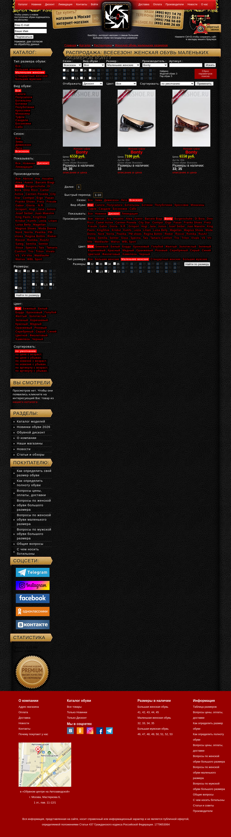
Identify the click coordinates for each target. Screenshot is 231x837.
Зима (98, 200)
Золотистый (187, 246)
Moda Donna (47, 228)
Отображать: (72, 83)
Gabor (103, 226)
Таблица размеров (205, 706)
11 (152, 78)
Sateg (91, 237)
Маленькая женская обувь (154, 717)
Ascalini (118, 218)
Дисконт (50, 4)
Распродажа (103, 45)
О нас (204, 4)
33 (74, 70)
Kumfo (127, 230)
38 (118, 70)
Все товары (74, 706)
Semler (114, 237)
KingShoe (103, 230)
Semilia (102, 237)
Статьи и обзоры (30, 454)
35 (92, 70)
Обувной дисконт (31, 432)
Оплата (157, 4)
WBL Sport (129, 241)
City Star (144, 222)
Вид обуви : (91, 61)
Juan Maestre (196, 226)
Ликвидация (65, 4)
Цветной (94, 254)
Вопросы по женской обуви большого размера (34, 505)
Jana (152, 226)
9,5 (126, 78)
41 (144, 70)
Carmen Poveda (125, 222)
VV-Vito (26, 255)
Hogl (144, 226)
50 (126, 74)
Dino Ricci (31, 190)
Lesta (137, 230)
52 (144, 74)
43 (66, 74)
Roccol (179, 233)
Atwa (129, 218)
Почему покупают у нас (33, 734)
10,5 (145, 78)
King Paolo (23, 217)
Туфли (92, 208)
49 (118, 74)
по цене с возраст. (28, 354)
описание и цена (75, 172)
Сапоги (100, 205)
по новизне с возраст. (31, 360)
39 (126, 70)
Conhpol (157, 222)
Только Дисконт (77, 717)
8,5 (109, 78)
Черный (144, 254)
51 (135, 74)
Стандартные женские (165, 259)
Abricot (99, 218)
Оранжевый (144, 250)
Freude (92, 226)
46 (92, 74)
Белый (115, 246)
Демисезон (111, 200)
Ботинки (147, 205)
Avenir (138, 218)
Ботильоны (132, 205)
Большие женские (107, 259)
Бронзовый (141, 246)
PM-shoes (135, 233)
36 (100, 70)
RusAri (203, 233)
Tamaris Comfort (161, 237)
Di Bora (200, 218)
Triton (185, 237)
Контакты (81, 4)
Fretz (207, 222)
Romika (191, 233)
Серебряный (179, 250)
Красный (114, 250)
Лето (124, 200)
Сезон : (68, 61)
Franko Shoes (193, 222)
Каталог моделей (31, 421)
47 (100, 74)
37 (109, 70)
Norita (110, 233)
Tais (145, 237)
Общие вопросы (30, 543)
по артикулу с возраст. (31, 367)
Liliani (147, 230)
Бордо (126, 246)
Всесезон (135, 200)
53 (152, 74)
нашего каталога (25, 402)
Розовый (161, 250)
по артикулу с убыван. (31, 370)
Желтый (171, 246)
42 (152, 70)
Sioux (124, 237)
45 (83, 74)
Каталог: (25, 52)
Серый (195, 250)
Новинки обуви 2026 (33, 427)
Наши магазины (30, 443)
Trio (176, 237)
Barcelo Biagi (154, 218)
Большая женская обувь (152, 706)
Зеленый (204, 246)
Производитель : (154, 61)
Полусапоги (115, 205)
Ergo (168, 222)
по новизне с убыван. (31, 364)
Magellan (176, 230)
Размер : (112, 61)
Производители (175, 4)
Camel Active (104, 222)
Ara (108, 218)
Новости (192, 4)
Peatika (121, 233)
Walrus (115, 241)
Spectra (135, 237)
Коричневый (97, 250)
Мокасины (197, 205)
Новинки (36, 4)
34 (83, 70)
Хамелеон (129, 254)
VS (203, 237)
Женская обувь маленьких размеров (141, 45)
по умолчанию (25, 351)
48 (109, 74)
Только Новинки (77, 712)
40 (135, 70)
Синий (206, 250)
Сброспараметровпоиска (205, 73)
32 (66, 70)
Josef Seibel (177, 226)
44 (74, 74)
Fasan (178, 222)
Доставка (143, 4)
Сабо (132, 208)
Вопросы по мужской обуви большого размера (34, 534)
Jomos (162, 226)
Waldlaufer (102, 241)
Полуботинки (163, 205)
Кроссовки (181, 205)
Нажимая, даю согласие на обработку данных (28, 43)
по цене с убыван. (28, 357)
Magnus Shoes (193, 230)
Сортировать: (150, 83)
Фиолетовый (111, 254)
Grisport (134, 226)
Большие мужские (195, 259)
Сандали (104, 208)
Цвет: (110, 83)
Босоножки (120, 208)
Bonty (168, 218)
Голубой (157, 246)
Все (90, 200)
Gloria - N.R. (118, 226)
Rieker (169, 233)
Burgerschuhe (183, 218)
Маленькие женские (134, 259)
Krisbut (116, 230)
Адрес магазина (29, 706)
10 (135, 78)
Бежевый (102, 246)
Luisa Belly (160, 230)
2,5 (92, 78)
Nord (101, 233)
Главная (70, 45)
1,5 (74, 78)
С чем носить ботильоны (209, 800)
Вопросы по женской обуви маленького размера (34, 519)
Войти (94, 4)
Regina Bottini (153, 233)
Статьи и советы (203, 805)
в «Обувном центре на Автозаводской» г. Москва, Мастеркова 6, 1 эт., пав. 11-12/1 (45, 797)
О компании (26, 438)
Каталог (23, 4)
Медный (128, 250)
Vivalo (195, 237)
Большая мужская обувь (153, 728)
